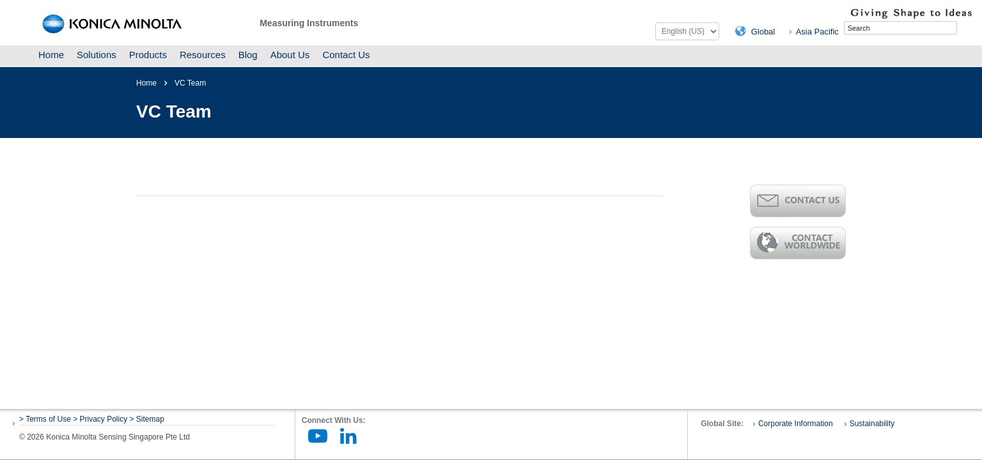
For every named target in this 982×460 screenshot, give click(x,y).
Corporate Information (795, 423)
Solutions (96, 54)
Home (51, 54)
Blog (248, 54)
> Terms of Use (46, 419)
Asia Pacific (817, 31)
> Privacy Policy (100, 419)
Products (148, 54)
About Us (290, 54)
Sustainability (872, 423)
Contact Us (346, 54)
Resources (203, 54)
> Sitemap (147, 419)
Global (763, 31)
